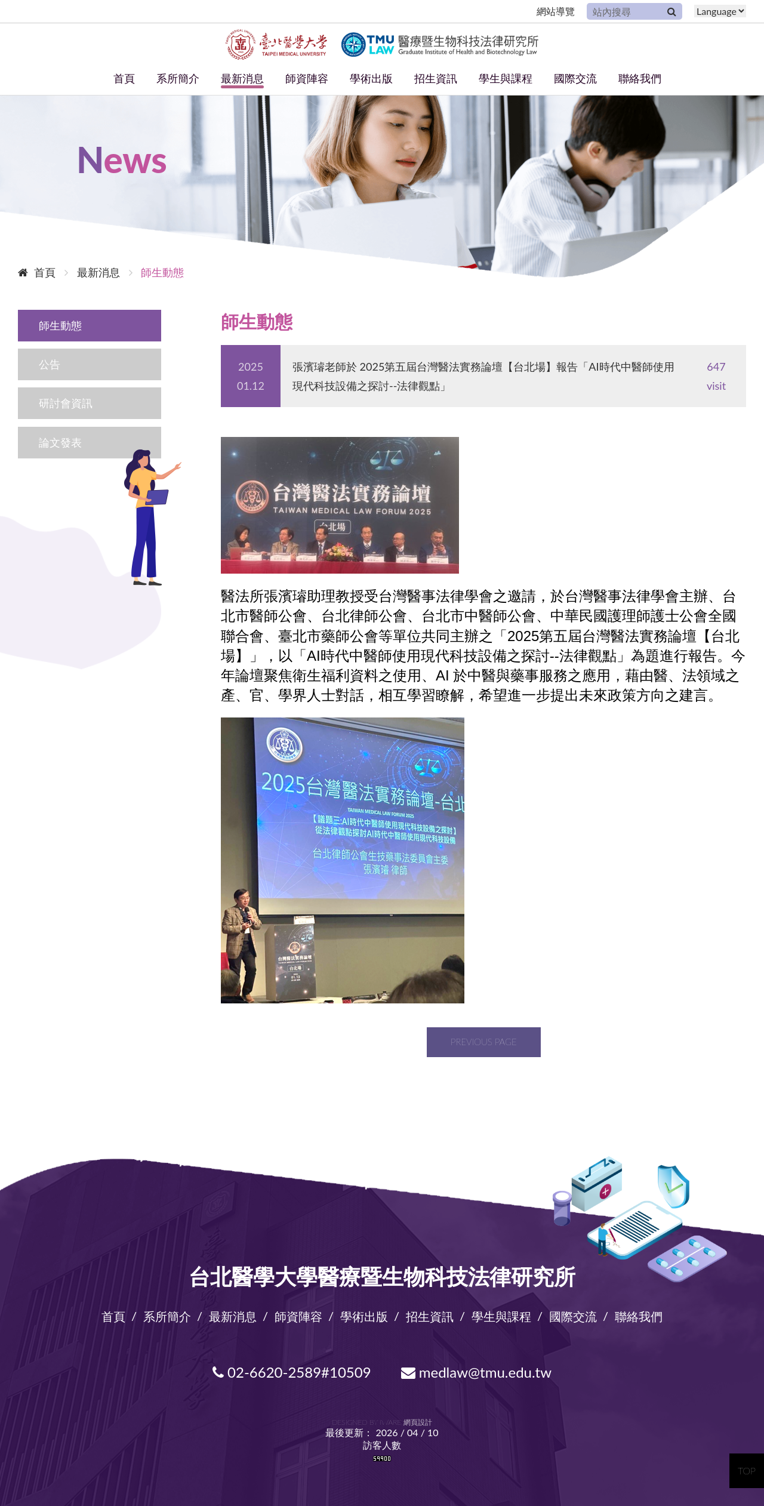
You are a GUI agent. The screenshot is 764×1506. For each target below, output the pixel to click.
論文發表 (60, 442)
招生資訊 (435, 78)
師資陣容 (306, 78)
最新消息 (242, 78)
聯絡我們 (639, 78)
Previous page (484, 1041)
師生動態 (60, 325)
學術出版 (371, 78)
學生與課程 (505, 78)
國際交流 (575, 78)
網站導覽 (556, 11)
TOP (747, 1470)
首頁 (124, 78)
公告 (49, 364)
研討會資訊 (66, 402)
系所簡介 (177, 78)
